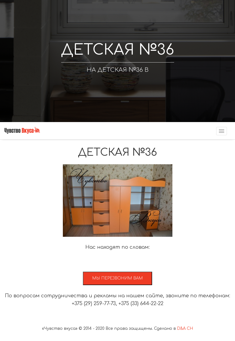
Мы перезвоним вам (117, 278)
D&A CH (185, 328)
